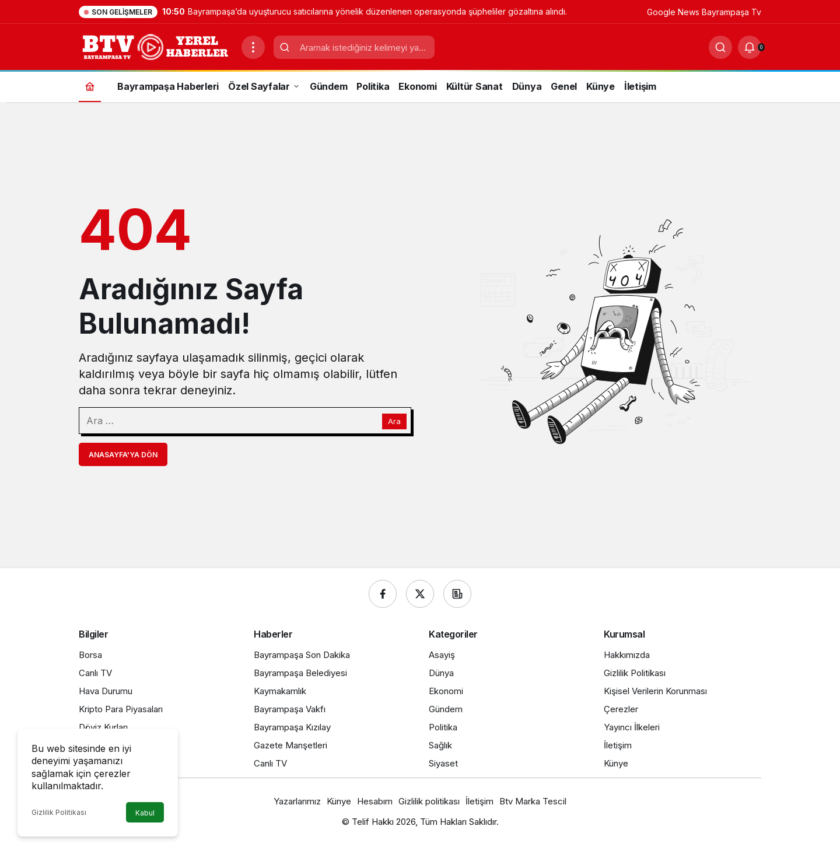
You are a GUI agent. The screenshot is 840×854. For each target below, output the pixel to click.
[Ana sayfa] (90, 86)
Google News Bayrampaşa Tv (704, 12)
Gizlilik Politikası (59, 812)
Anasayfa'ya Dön (123, 454)
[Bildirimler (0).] (749, 47)
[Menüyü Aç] (253, 47)
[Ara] (720, 47)
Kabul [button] (145, 812)
